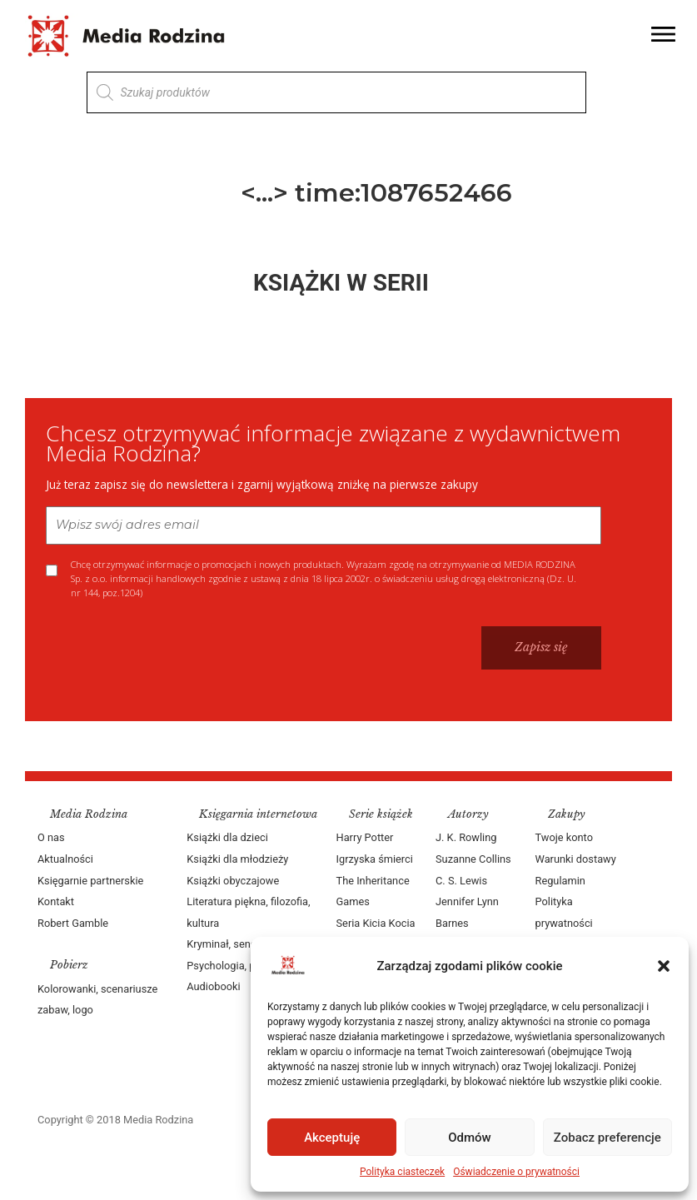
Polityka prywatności (564, 912)
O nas (51, 837)
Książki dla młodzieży (237, 859)
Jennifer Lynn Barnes (467, 912)
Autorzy (468, 814)
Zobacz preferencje (607, 1137)
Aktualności (65, 859)
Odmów (469, 1137)
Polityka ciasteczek (402, 1172)
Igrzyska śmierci (374, 859)
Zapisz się (541, 647)
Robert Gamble (72, 923)
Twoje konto (564, 837)
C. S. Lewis (461, 880)
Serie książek (381, 814)
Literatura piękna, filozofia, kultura (248, 912)
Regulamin (560, 880)
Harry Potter (365, 837)
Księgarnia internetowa (258, 814)
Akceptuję (332, 1137)
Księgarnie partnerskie (90, 880)
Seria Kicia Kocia (376, 923)
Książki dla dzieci (227, 837)
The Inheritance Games (373, 891)
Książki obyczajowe (233, 880)
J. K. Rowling (466, 837)
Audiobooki (213, 986)
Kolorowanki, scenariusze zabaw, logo (97, 1000)
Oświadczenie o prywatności (516, 1172)
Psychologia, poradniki (240, 965)
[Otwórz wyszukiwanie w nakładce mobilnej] (336, 92)
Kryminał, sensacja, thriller (249, 944)
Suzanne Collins (473, 859)
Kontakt (55, 901)
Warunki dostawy (575, 859)
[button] (663, 966)
